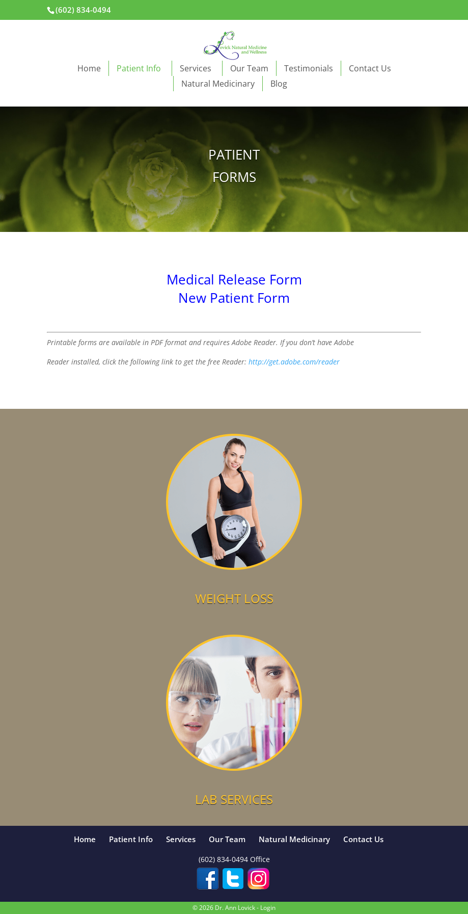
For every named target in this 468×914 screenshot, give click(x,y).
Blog (278, 83)
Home (89, 68)
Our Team (249, 68)
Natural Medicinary (218, 83)
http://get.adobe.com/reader (294, 362)
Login (268, 907)
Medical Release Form (234, 279)
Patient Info (140, 68)
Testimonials (308, 68)
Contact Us (370, 68)
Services (197, 68)
